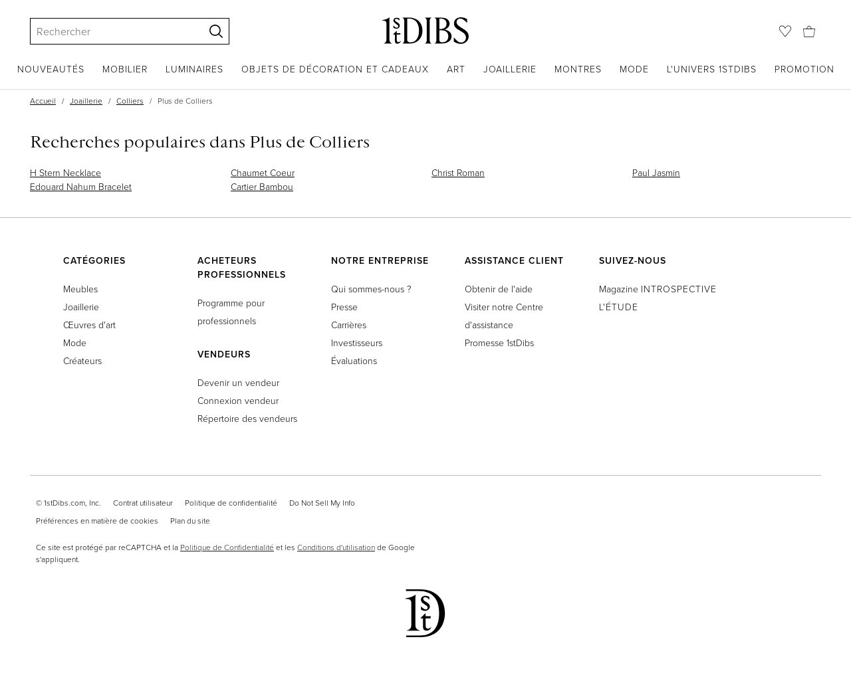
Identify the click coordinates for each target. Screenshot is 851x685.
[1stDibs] (425, 30)
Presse (344, 306)
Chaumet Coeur (263, 172)
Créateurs (82, 360)
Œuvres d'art (89, 324)
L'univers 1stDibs (712, 68)
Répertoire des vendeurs (247, 418)
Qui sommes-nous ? (371, 288)
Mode (634, 68)
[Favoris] (785, 31)
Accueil (43, 100)
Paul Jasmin (656, 172)
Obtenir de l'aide (499, 288)
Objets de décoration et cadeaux (335, 68)
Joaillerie (510, 68)
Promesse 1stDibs (499, 342)
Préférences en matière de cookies (97, 520)
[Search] (111, 31)
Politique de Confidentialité (227, 547)
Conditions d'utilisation (336, 547)
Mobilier (125, 68)
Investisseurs (356, 342)
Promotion (804, 68)
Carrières (348, 324)
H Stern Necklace (65, 172)
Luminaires (194, 68)
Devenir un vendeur (238, 382)
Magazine (658, 288)
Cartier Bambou (262, 186)
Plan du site (190, 520)
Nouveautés (50, 68)
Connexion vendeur (238, 400)
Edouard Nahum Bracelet (81, 186)
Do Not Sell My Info (322, 502)
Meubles (80, 288)
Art (456, 68)
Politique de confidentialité (231, 502)
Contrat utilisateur (143, 502)
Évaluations (354, 360)
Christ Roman (458, 172)
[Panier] (809, 30)
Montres (578, 68)
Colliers (130, 100)
